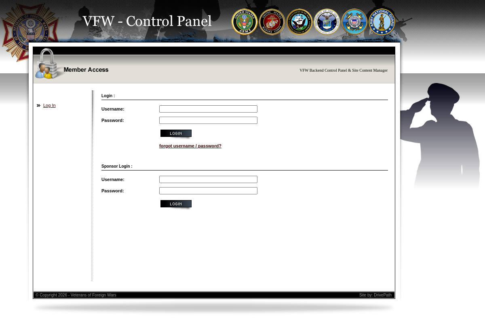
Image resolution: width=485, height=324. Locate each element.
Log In (49, 105)
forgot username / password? (190, 145)
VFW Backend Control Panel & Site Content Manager (343, 70)
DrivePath (383, 295)
